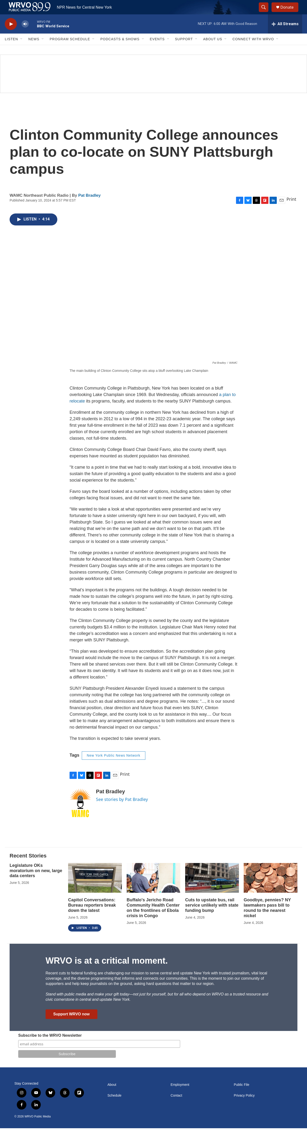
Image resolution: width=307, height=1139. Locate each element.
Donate (290, 12)
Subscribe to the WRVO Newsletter (50, 1046)
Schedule (114, 1106)
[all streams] (285, 34)
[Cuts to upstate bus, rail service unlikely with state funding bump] (212, 889)
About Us (212, 50)
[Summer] (153, 85)
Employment (180, 1095)
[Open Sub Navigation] (22, 50)
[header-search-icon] (266, 12)
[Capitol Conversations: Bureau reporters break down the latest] (95, 889)
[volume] (25, 34)
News (33, 50)
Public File (241, 1095)
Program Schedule (70, 50)
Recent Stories (28, 866)
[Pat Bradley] (80, 813)
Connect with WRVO (253, 50)
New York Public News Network (113, 766)
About (111, 1095)
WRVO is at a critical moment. (107, 971)
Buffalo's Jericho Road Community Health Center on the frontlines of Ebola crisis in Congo (153, 918)
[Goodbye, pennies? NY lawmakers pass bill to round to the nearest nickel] (270, 889)
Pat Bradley (89, 206)
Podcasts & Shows (119, 50)
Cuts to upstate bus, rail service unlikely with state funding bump (211, 916)
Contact (176, 1106)
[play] (11, 35)
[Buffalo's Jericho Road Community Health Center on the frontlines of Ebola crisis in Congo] (153, 889)
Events (157, 50)
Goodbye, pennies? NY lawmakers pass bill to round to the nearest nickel (267, 918)
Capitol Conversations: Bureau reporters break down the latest (92, 916)
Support (184, 50)
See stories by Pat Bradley (122, 810)
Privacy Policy (244, 1106)
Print (291, 210)
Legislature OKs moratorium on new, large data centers (36, 881)
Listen (11, 50)
